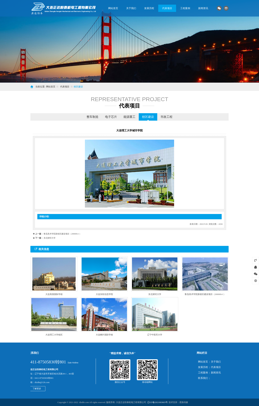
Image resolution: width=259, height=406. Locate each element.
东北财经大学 (50, 238)
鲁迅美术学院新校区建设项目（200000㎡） (62, 234)
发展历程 (149, 8)
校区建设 (78, 86)
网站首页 (113, 8)
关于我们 (131, 8)
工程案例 (185, 8)
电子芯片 (111, 116)
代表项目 (167, 8)
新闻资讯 (203, 8)
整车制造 (92, 116)
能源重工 (129, 116)
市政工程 (166, 116)
